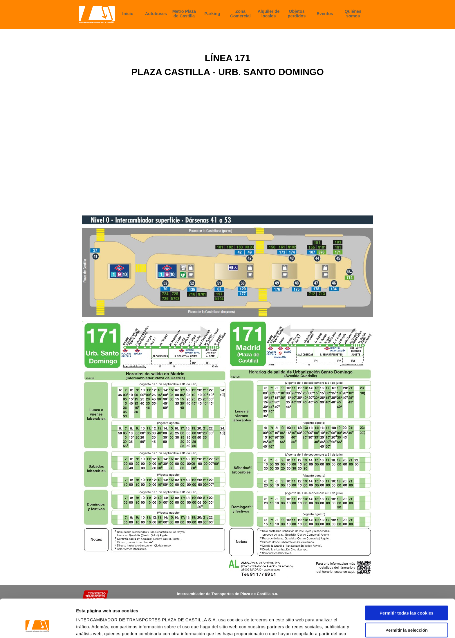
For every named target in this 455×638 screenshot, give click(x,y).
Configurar (306, 626)
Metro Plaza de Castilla (184, 13)
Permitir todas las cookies (407, 580)
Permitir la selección (406, 597)
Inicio (127, 13)
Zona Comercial (240, 13)
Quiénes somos (353, 13)
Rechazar (406, 614)
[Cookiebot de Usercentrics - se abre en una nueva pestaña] (37, 626)
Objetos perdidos (297, 13)
